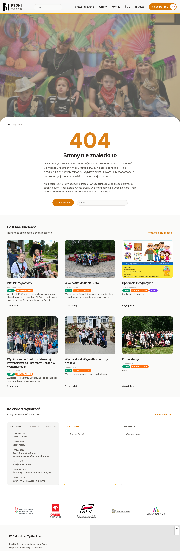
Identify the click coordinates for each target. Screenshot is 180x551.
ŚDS (127, 6)
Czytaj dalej (13, 305)
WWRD (115, 6)
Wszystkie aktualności (160, 232)
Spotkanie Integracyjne (137, 283)
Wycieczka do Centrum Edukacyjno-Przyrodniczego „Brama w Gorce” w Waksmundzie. (31, 362)
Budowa (139, 6)
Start (9, 124)
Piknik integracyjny (19, 283)
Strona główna (63, 202)
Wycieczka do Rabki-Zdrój (82, 283)
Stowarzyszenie (85, 6)
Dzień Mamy (130, 359)
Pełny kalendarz (163, 414)
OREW (103, 6)
